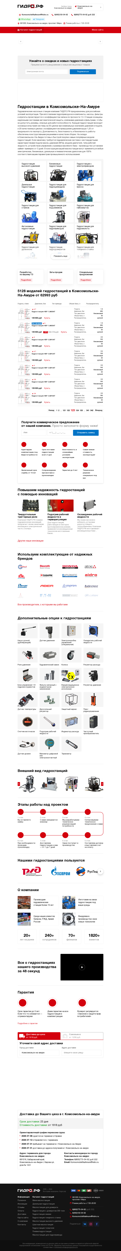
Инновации (22, 1204)
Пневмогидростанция (42, 1231)
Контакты (22, 1225)
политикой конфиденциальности (66, 1247)
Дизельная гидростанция (44, 1204)
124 (77, 410)
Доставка (22, 1214)
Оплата (21, 1211)
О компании (23, 1221)
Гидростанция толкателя (43, 1228)
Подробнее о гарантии (28, 1023)
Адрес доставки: (69, 1048)
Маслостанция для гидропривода (47, 1235)
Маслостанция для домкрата (45, 1207)
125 (81, 410)
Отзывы (21, 1207)
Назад (51, 410)
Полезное (22, 1200)
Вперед (98, 410)
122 (68, 410)
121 (64, 410)
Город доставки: (27, 1048)
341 (87, 410)
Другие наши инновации (30, 541)
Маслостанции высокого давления (48, 1221)
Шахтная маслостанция (43, 1225)
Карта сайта (23, 1218)
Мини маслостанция (41, 1200)
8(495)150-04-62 (61, 15)
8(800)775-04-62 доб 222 (84, 15)
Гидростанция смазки (42, 1214)
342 (91, 410)
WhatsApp (25, 19)
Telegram (39, 19)
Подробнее (26, 280)
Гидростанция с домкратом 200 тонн (49, 1211)
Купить (47, 318)
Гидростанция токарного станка (47, 1218)
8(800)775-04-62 (83, 1209)
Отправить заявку (86, 433)
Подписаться (83, 71)
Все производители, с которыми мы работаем (43, 605)
